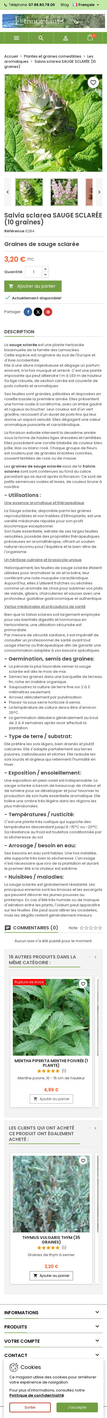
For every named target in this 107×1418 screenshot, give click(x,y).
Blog (65, 4)
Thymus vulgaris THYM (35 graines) (51, 1240)
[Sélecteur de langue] (86, 5)
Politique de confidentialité (36, 1395)
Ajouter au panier (32, 286)
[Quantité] (33, 272)
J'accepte (77, 1407)
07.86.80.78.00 (42, 4)
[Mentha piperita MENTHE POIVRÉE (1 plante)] (51, 982)
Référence (14, 231)
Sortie (30, 1407)
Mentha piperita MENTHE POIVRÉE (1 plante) (51, 1063)
